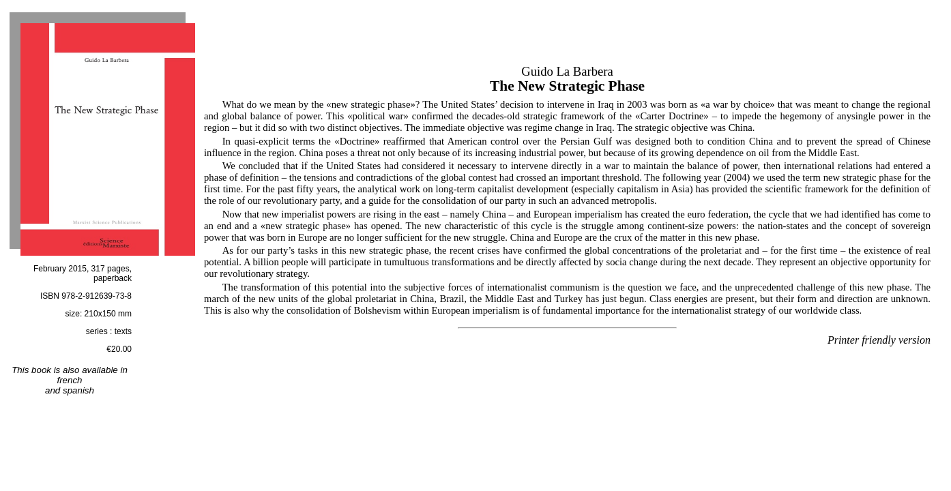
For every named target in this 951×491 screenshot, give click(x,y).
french (69, 380)
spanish (78, 390)
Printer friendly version (879, 340)
